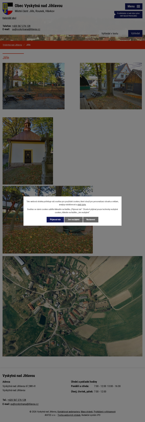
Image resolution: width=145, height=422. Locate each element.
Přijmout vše (55, 219)
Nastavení (90, 219)
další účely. (82, 205)
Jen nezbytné (73, 219)
